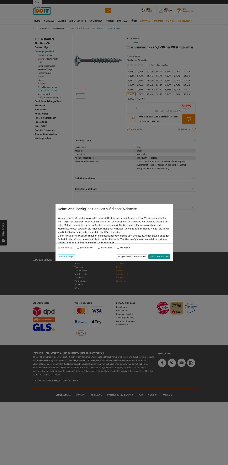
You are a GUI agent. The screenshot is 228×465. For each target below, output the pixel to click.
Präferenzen (86, 247)
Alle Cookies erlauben (159, 256)
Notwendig (66, 247)
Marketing (125, 247)
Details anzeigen (66, 256)
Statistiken (106, 247)
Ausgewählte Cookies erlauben (132, 256)
